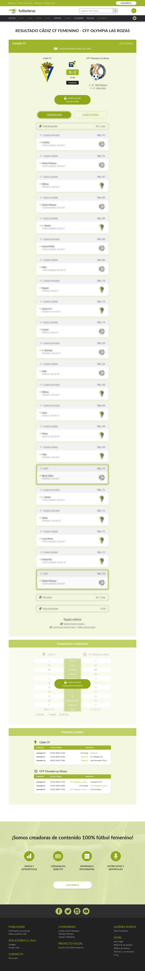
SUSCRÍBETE (126, 3)
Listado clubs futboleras (68, 931)
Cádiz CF (47, 58)
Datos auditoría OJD (18, 934)
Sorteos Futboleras (66, 937)
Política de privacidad (123, 945)
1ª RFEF (30, 18)
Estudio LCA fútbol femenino (71, 947)
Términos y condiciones (124, 951)
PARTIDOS (57, 18)
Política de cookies (122, 948)
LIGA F (21, 18)
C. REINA (67, 18)
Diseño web (14, 947)
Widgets (12, 944)
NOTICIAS (12, 18)
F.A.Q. (116, 955)
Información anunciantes (19, 931)
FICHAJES (90, 18)
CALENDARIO (78, 18)
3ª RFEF (48, 18)
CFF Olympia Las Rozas (97, 58)
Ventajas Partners (66, 934)
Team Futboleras (121, 931)
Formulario (13, 958)
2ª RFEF (39, 18)
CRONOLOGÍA (54, 114)
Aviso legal (118, 941)
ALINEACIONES (90, 114)
